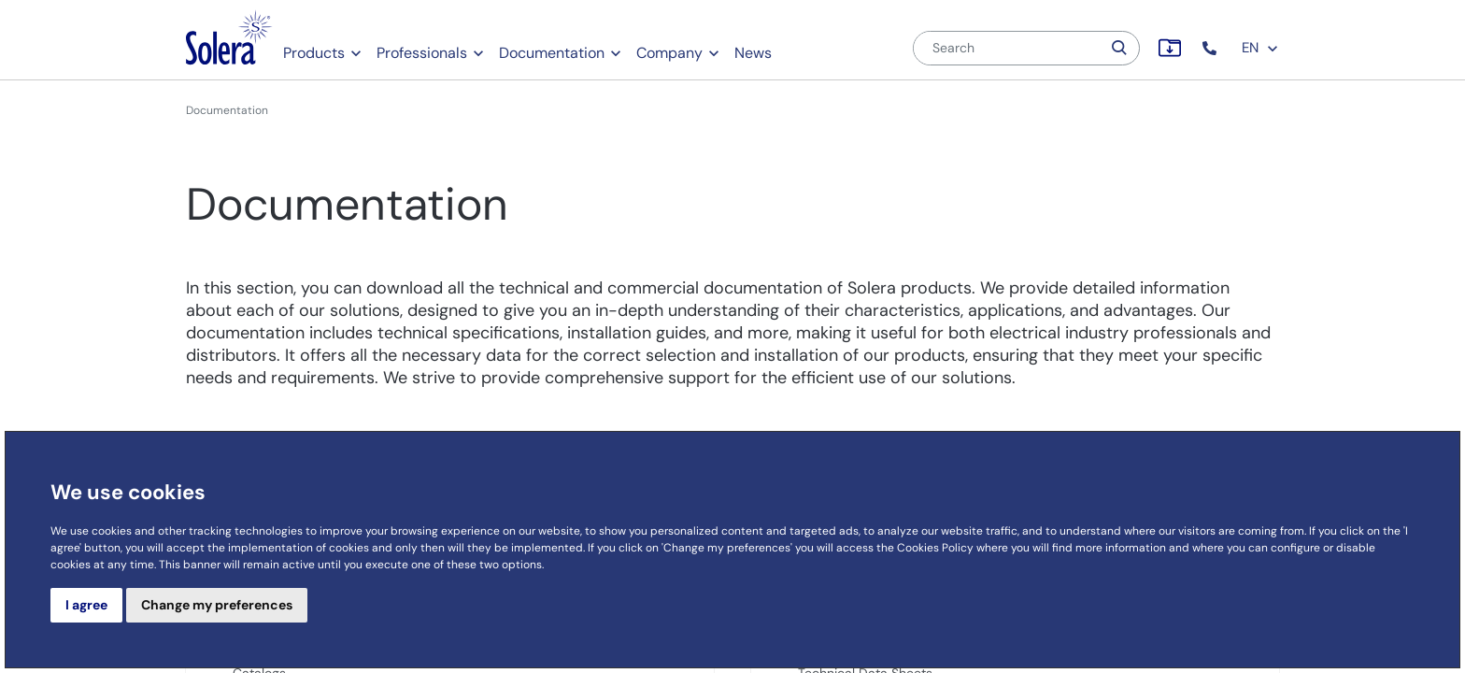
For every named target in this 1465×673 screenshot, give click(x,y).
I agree (86, 604)
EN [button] (1260, 47)
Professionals (422, 53)
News (753, 53)
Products (314, 53)
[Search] (1007, 48)
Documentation (551, 53)
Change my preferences (216, 604)
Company (669, 53)
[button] (1211, 48)
